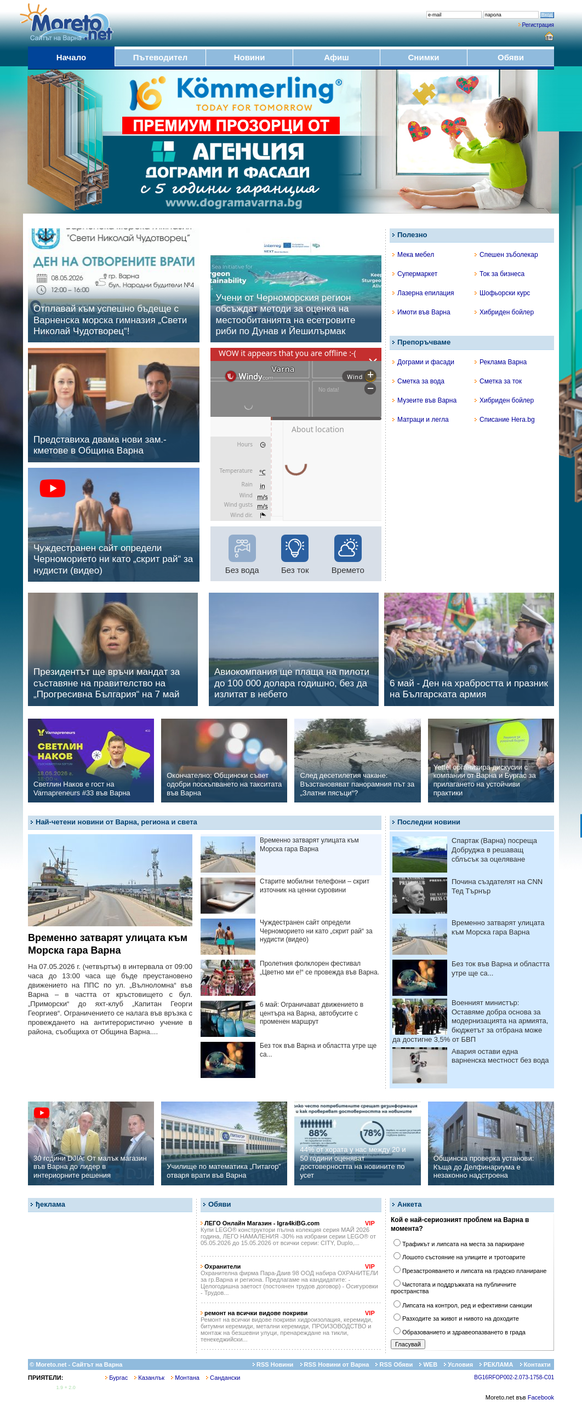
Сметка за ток (498, 381)
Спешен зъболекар (506, 255)
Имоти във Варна (421, 312)
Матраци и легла (420, 419)
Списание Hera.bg (505, 419)
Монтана (185, 1377)
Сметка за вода (418, 381)
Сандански (223, 1377)
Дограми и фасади (423, 362)
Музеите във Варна (424, 400)
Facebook (541, 1397)
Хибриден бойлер (504, 312)
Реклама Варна (501, 362)
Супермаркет (414, 274)
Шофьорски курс (502, 293)
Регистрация (538, 25)
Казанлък (149, 1377)
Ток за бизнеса (499, 274)
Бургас (116, 1377)
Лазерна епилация (423, 293)
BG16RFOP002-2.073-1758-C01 (514, 1377)
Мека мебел (413, 255)
